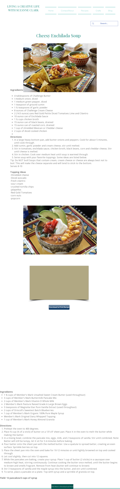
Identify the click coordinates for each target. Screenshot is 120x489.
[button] (84, 10)
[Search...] (104, 23)
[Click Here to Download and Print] (62, 486)
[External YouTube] (59, 282)
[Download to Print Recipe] (59, 307)
